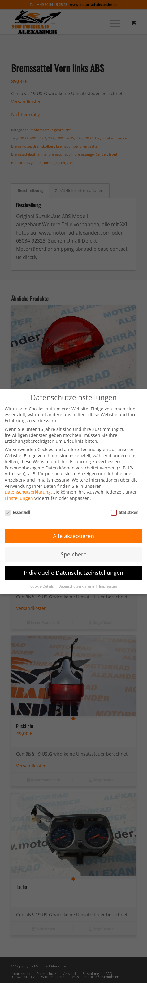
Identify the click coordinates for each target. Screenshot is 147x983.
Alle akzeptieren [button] (73, 528)
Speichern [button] (74, 546)
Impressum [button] (108, 578)
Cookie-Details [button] (42, 578)
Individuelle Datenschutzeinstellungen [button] (73, 564)
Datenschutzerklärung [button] (76, 578)
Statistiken (124, 504)
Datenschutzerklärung (28, 484)
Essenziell (17, 504)
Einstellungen (19, 490)
